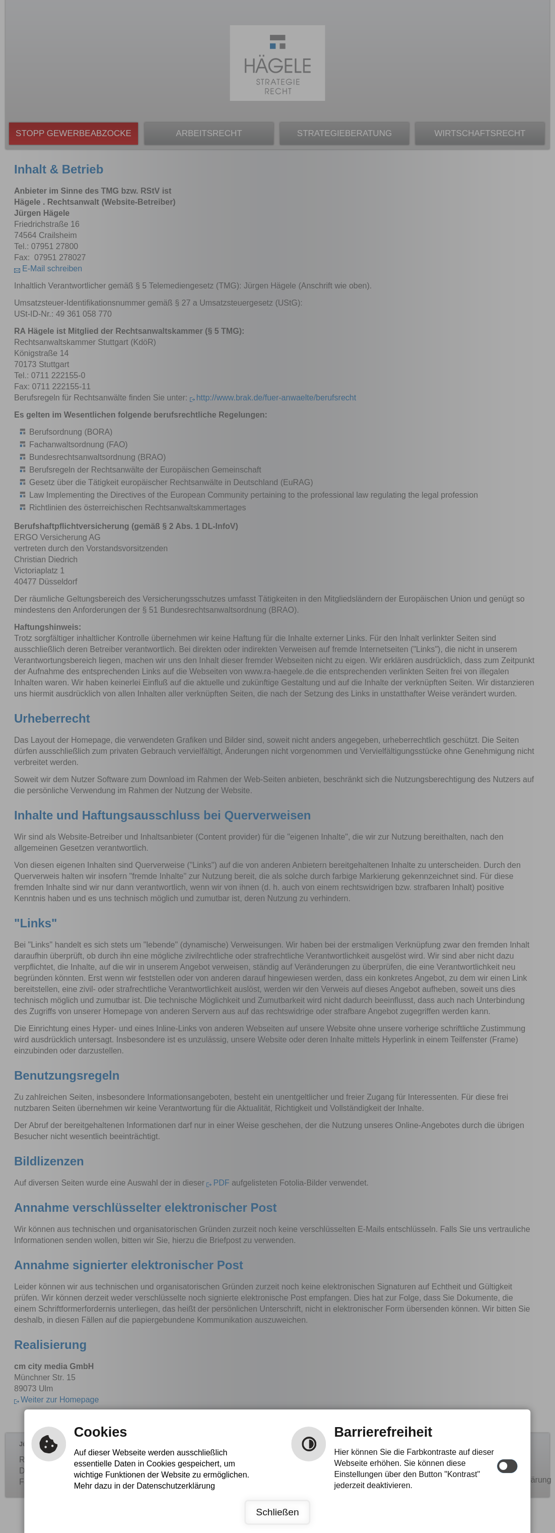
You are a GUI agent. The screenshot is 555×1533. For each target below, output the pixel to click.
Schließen (277, 1512)
